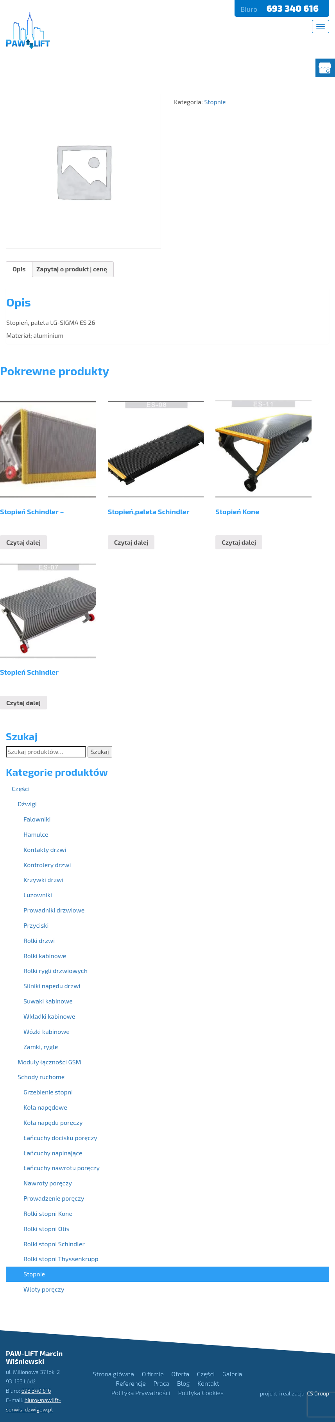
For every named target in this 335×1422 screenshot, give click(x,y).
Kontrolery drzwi (47, 864)
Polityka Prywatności (140, 1392)
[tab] (19, 269)
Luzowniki (37, 894)
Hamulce (35, 834)
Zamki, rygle (40, 1046)
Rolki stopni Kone (47, 1213)
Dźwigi (27, 803)
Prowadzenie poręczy (53, 1198)
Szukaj (100, 751)
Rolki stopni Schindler (54, 1243)
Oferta (180, 1373)
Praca (161, 1383)
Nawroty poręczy (47, 1183)
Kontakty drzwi (44, 849)
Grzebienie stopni (48, 1092)
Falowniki (36, 819)
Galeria (232, 1373)
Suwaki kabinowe (48, 1001)
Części (21, 788)
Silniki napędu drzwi (51, 985)
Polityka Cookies (201, 1392)
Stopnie (34, 1274)
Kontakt (208, 1383)
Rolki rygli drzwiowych (55, 970)
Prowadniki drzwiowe (53, 910)
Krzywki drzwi (43, 879)
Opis (19, 269)
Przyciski (35, 925)
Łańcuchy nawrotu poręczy (61, 1167)
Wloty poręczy (43, 1289)
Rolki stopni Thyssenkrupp (61, 1258)
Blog (183, 1383)
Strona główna (113, 1373)
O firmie (153, 1373)
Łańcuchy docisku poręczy (60, 1137)
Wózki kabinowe (46, 1031)
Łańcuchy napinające (52, 1152)
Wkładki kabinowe (49, 1016)
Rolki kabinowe (44, 955)
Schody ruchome (41, 1076)
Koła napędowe (45, 1107)
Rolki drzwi (39, 940)
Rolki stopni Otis (46, 1228)
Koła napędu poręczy (52, 1122)
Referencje (130, 1383)
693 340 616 (294, 8)
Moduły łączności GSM (49, 1062)
